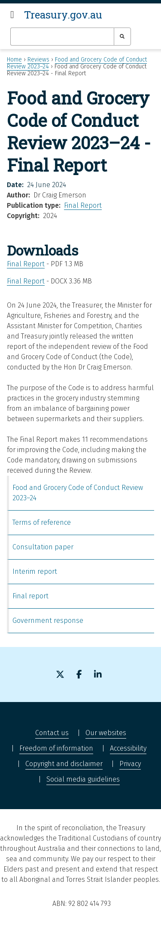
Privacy (130, 764)
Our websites (105, 733)
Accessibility (128, 748)
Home (14, 59)
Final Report (83, 205)
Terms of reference (41, 522)
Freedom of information (56, 748)
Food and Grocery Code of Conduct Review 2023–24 (77, 492)
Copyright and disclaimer (64, 764)
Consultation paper (42, 547)
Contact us (52, 733)
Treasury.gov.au (63, 15)
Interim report (34, 571)
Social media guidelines (83, 779)
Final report (30, 596)
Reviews (38, 59)
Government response (47, 620)
